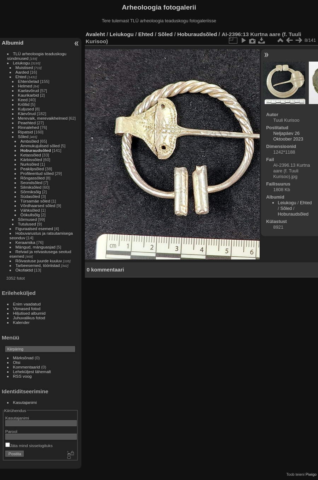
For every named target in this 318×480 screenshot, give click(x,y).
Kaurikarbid (28, 95)
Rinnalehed (28, 127)
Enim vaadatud (27, 304)
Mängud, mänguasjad (36, 247)
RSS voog (22, 376)
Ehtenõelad (28, 81)
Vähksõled (30, 210)
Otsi (17, 362)
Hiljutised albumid (29, 313)
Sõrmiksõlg (31, 191)
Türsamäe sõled (35, 201)
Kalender (21, 322)
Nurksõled (30, 164)
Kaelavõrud (28, 90)
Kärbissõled (31, 159)
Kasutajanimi (25, 402)
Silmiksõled (31, 187)
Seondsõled (31, 182)
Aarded (22, 72)
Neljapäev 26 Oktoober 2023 (288, 136)
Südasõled (30, 196)
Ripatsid (25, 132)
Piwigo (311, 474)
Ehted (21, 76)
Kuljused (26, 109)
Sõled (23, 136)
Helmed (25, 86)
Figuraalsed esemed (34, 228)
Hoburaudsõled (36, 150)
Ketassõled (31, 155)
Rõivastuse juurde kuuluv (39, 260)
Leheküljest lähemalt (32, 371)
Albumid (12, 43)
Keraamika (25, 242)
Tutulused (27, 224)
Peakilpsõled (32, 168)
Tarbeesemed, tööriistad (38, 265)
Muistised (24, 67)
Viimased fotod (27, 308)
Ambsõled (30, 141)
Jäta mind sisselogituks (29, 445)
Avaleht (95, 34)
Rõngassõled (33, 178)
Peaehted (27, 122)
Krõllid (24, 104)
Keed (23, 99)
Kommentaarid (26, 367)
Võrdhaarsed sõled (38, 205)
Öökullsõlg (30, 214)
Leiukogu (21, 63)
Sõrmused (27, 219)
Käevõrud (27, 113)
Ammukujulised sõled (40, 145)
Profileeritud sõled (37, 173)
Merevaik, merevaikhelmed (43, 118)
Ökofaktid (24, 270)
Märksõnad (23, 357)
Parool (11, 431)
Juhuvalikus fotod (29, 317)
